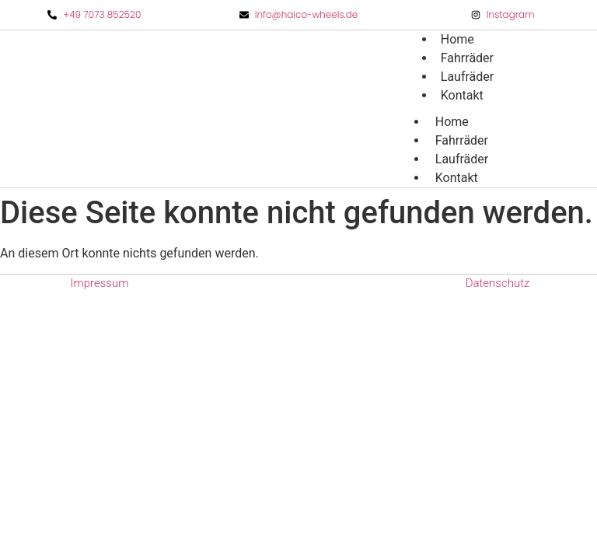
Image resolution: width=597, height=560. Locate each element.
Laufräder (461, 159)
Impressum (99, 283)
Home (452, 121)
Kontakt (462, 95)
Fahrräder (461, 140)
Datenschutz (498, 283)
